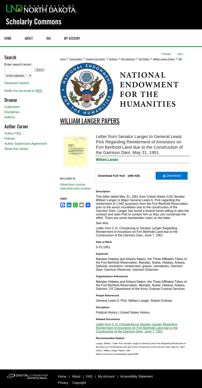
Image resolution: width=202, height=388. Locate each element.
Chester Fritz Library (95, 59)
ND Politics (144, 59)
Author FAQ (12, 133)
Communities (75, 59)
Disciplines (11, 112)
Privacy (63, 382)
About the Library (16, 148)
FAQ (89, 376)
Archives (113, 59)
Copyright (79, 382)
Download (172, 175)
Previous (167, 54)
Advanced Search (16, 83)
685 (180, 59)
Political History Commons (72, 184)
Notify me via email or (23, 91)
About (76, 376)
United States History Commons (75, 188)
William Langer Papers (164, 59)
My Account (106, 376)
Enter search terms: (18, 64)
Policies (9, 138)
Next (180, 54)
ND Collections (128, 59)
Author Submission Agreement (25, 143)
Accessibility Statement (136, 376)
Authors (9, 117)
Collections (12, 107)
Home (63, 59)
